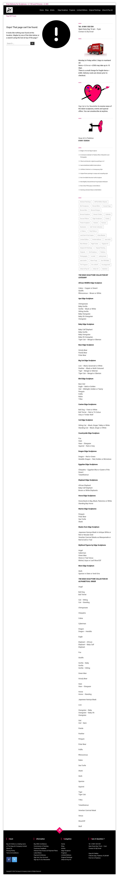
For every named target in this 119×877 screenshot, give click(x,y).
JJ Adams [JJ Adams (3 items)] (83, 231)
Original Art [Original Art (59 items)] (105, 243)
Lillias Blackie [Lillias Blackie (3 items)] (101, 235)
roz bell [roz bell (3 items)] (93, 256)
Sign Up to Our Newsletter (88, 106)
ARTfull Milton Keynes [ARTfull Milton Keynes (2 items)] (100, 202)
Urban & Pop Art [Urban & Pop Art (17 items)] (84, 269)
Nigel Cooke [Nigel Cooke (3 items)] (94, 243)
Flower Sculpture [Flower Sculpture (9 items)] (85, 223)
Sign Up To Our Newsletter (42, 859)
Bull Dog (81, 592)
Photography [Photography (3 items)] (83, 256)
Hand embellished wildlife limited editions (90, 165)
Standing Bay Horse (85, 503)
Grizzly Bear (82, 350)
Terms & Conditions (12, 853)
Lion (80, 705)
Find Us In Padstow (95, 858)
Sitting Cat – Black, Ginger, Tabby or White (94, 425)
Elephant (81, 647)
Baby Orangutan (84, 314)
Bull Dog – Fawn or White (87, 410)
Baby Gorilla (82, 306)
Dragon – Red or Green (86, 457)
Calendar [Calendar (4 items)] (108, 214)
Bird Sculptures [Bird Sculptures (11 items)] (84, 206)
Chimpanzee (83, 304)
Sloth (80, 571)
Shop (46, 10)
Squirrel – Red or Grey (86, 446)
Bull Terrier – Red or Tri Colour (89, 412)
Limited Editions (82, 10)
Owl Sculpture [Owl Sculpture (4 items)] (93, 252)
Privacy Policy (10, 850)
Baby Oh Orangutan (85, 316)
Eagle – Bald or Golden (86, 386)
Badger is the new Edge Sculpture (88, 150)
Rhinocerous (83, 755)
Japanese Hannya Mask (87, 700)
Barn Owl (81, 384)
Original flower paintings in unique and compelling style (94, 173)
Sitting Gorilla (83, 311)
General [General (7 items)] (95, 223)
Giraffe (81, 291)
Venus (80, 816)
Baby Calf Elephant (85, 329)
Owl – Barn (82, 723)
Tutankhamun (83, 475)
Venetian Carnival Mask (87, 810)
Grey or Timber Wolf (85, 415)
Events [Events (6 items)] (107, 218)
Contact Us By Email (86, 32)
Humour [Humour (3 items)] (103, 223)
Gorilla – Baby (83, 663)
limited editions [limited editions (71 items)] (96, 239)
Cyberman (82, 553)
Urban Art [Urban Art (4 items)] (95, 269)
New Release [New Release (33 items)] (84, 243)
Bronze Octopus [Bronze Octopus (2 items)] (95, 210)
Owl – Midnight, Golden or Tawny (90, 389)
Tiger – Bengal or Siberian (88, 371)
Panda (80, 728)
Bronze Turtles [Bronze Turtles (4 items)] (98, 214)
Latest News (38, 853)
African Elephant (84, 485)
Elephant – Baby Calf (86, 644)
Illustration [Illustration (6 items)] (83, 227)
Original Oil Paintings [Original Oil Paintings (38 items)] (86, 248)
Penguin (81, 391)
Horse (80, 692)
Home (42, 10)
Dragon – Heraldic (85, 631)
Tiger (80, 792)
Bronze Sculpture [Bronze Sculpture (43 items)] (85, 214)
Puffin (80, 394)
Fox (79, 438)
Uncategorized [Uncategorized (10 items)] (106, 264)
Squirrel (81, 787)
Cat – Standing (84, 602)
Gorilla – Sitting (84, 668)
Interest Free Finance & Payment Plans (46, 850)
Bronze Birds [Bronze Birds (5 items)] (96, 206)
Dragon (81, 629)
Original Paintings (95, 10)
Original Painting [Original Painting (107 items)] (100, 248)
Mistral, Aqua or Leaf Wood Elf (89, 560)
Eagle (80, 637)
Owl (79, 720)
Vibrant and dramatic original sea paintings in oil (92, 161)
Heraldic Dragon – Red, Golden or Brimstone (94, 459)
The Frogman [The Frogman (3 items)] (84, 264)
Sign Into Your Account (41, 857)
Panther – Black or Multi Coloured (91, 368)
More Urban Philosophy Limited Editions (90, 185)
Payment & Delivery (40, 855)
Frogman (72, 10)
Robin (80, 396)
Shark (80, 522)
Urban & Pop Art (107, 10)
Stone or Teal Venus (85, 558)
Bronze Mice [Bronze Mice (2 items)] (83, 210)
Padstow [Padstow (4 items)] (102, 252)
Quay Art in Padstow (86, 138)
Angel (80, 550)
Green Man (82, 555)
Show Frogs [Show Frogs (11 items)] (93, 260)
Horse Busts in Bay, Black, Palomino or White (95, 501)
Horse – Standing (85, 694)
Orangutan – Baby (85, 710)
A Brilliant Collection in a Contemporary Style (91, 169)
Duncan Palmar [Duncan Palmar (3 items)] (84, 218)
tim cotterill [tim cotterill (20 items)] (94, 264)
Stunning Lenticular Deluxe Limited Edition (90, 190)
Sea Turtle (82, 519)
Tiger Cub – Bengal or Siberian (89, 340)
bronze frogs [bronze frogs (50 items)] (107, 206)
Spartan (81, 781)
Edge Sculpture (63, 10)
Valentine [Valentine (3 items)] (105, 269)
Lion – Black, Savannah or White (90, 366)
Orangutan (82, 319)
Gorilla (80, 665)
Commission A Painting (41, 846)
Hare (80, 441)
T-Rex (80, 399)
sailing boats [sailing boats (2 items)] (102, 256)
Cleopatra (82, 613)
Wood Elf (81, 821)
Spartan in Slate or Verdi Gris (89, 574)
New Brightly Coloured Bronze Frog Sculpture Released (94, 181)
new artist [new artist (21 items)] (108, 239)
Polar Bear (82, 355)
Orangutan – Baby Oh (86, 713)
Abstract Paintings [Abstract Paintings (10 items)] (85, 202)
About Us (9, 848)
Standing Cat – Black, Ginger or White (92, 428)
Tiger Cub (82, 794)
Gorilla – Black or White (87, 309)
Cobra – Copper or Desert (88, 288)
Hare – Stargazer (84, 443)
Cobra (80, 618)
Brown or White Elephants (88, 490)
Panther (81, 734)
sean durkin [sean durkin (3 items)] (83, 260)
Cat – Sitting (83, 600)
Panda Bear (82, 353)
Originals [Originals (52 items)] (82, 252)
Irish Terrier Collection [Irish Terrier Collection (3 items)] (96, 227)
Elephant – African (85, 642)
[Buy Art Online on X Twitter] (14, 859)
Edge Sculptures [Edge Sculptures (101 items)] (97, 218)
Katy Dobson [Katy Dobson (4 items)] (93, 231)
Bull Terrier (82, 594)
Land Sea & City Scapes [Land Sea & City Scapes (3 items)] (87, 235)
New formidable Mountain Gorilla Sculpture (91, 177)
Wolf (80, 826)
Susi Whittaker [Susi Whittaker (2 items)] (105, 260)
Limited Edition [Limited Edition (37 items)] (84, 239)
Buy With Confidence (40, 844)
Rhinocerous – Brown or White (89, 293)
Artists (52, 10)
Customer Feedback (40, 848)
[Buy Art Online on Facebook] (8, 859)
